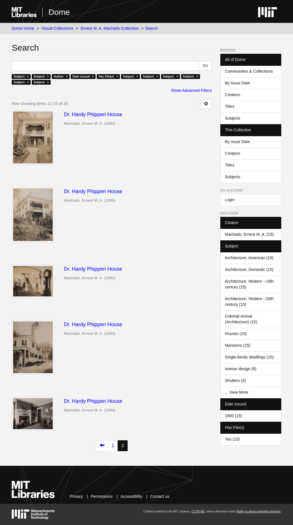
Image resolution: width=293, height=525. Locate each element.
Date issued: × (83, 76)
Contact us (159, 496)
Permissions (101, 496)
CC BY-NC (198, 511)
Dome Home (23, 28)
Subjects (232, 118)
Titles (229, 106)
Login (230, 199)
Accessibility (131, 496)
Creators (232, 94)
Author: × (61, 76)
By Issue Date (237, 83)
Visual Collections (57, 28)
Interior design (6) (240, 368)
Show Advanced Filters (191, 90)
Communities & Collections (249, 71)
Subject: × (21, 76)
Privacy (76, 496)
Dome (59, 12)
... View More (236, 392)
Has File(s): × (108, 76)
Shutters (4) (235, 380)
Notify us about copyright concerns (258, 511)
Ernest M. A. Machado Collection (110, 28)
